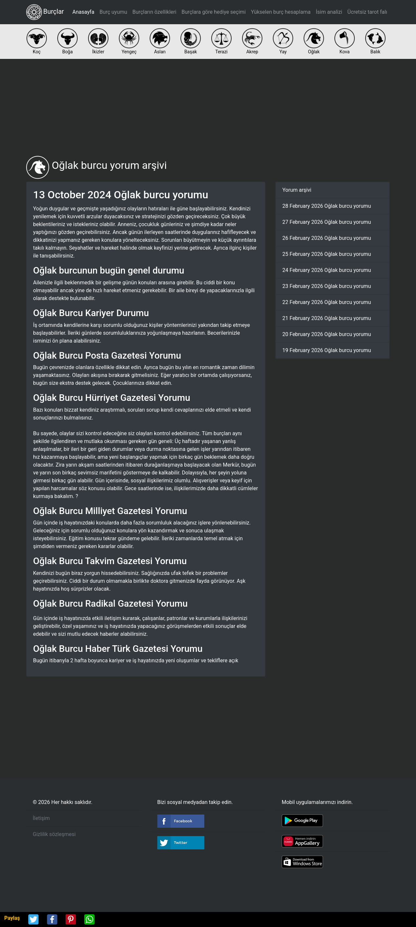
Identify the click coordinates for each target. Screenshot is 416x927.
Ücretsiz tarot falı (367, 12)
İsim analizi (329, 12)
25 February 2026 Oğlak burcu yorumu (326, 254)
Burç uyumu (113, 12)
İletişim (41, 818)
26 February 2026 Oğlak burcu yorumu (326, 238)
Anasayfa (83, 12)
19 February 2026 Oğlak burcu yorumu (326, 350)
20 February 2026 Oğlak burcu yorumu (326, 334)
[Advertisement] (208, 107)
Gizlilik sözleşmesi (54, 834)
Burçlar (45, 12)
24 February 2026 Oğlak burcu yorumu (326, 270)
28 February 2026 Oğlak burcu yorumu (326, 206)
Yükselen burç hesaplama (281, 12)
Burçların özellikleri (154, 12)
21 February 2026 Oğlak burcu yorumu (326, 318)
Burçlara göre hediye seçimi (213, 12)
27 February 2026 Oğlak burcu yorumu (326, 222)
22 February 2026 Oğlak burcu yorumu (326, 302)
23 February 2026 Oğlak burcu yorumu (326, 286)
